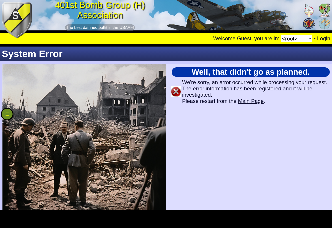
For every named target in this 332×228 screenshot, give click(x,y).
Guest (244, 38)
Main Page (251, 101)
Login (323, 38)
